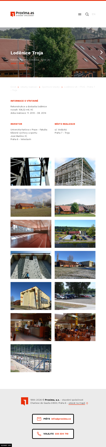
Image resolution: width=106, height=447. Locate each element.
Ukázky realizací (29, 87)
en (93, 14)
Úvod (13, 87)
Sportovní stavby (51, 87)
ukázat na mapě (77, 403)
